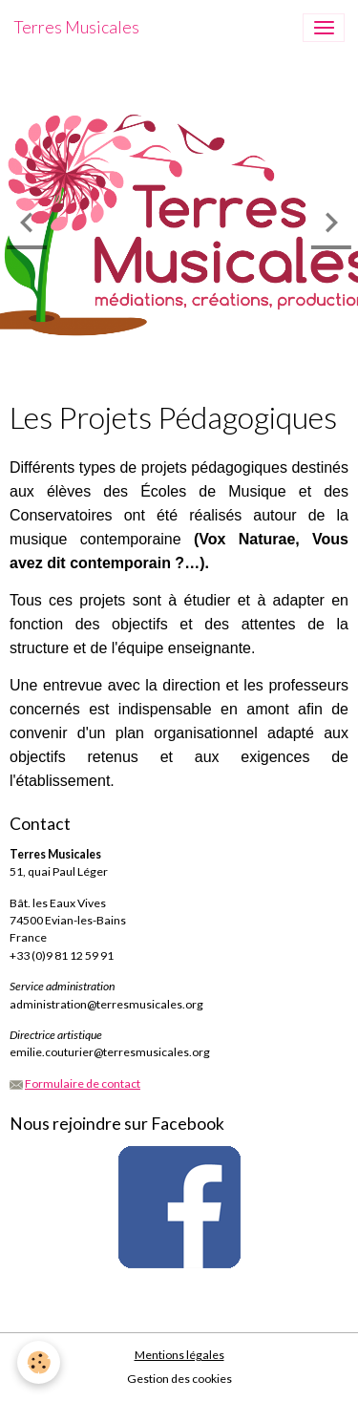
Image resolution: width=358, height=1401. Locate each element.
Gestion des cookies (179, 1378)
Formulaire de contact (82, 1083)
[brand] (76, 27)
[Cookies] (38, 1362)
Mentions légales (179, 1355)
